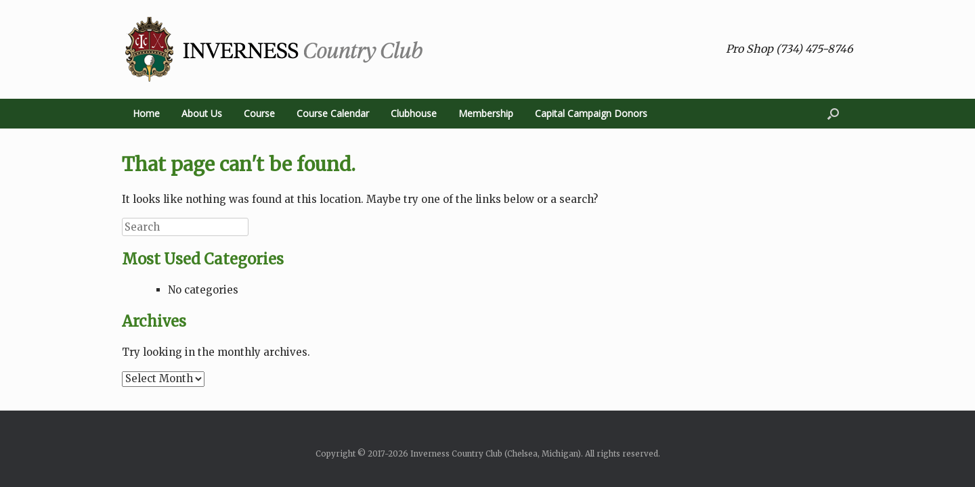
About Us (201, 113)
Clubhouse (414, 113)
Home (146, 113)
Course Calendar (333, 113)
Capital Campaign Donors (591, 113)
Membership (485, 113)
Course (259, 113)
